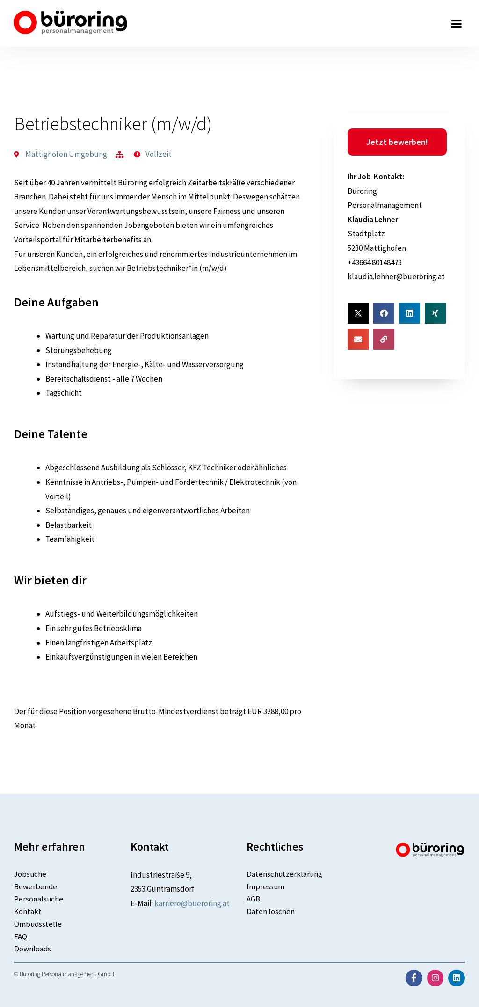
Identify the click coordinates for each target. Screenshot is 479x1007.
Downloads (32, 949)
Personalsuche (39, 899)
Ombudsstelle (38, 924)
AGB (253, 899)
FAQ (20, 937)
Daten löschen (271, 912)
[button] (456, 23)
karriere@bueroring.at (192, 903)
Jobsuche (30, 874)
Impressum (266, 886)
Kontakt (28, 912)
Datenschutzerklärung (285, 874)
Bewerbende (36, 886)
